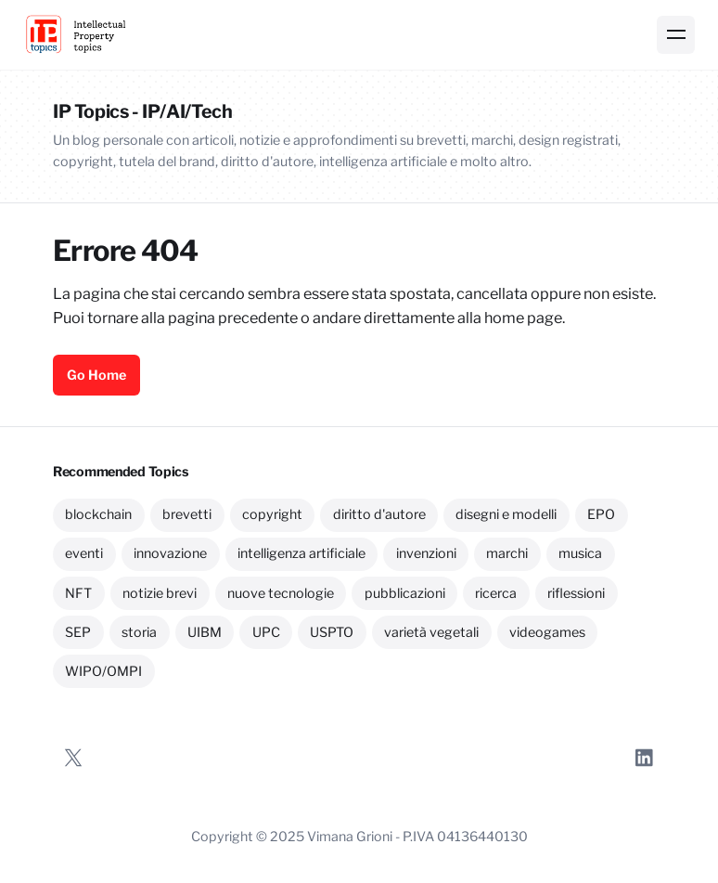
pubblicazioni (405, 593)
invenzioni (426, 553)
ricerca (496, 593)
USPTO (331, 632)
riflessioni (576, 593)
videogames (547, 632)
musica (580, 553)
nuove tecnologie (280, 593)
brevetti (187, 514)
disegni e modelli (506, 514)
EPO (601, 514)
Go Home (96, 375)
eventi (84, 553)
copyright (272, 514)
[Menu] (676, 35)
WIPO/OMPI (103, 671)
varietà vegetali (431, 632)
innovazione (170, 553)
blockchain (98, 514)
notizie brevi (159, 593)
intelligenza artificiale (301, 553)
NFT (78, 593)
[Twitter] (74, 757)
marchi (507, 553)
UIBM (204, 632)
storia (139, 632)
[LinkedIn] (644, 757)
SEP (78, 632)
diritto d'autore (379, 514)
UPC (266, 632)
